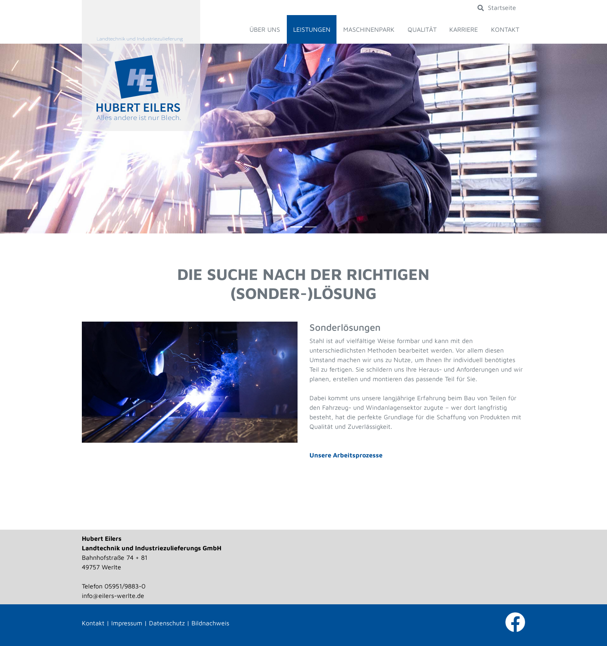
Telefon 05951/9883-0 (113, 586)
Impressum (126, 623)
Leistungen (312, 29)
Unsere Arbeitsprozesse (346, 455)
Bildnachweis (210, 623)
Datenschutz (167, 623)
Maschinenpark (368, 29)
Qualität (422, 29)
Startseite (502, 7)
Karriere (463, 29)
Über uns (264, 29)
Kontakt (505, 29)
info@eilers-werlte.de (113, 595)
